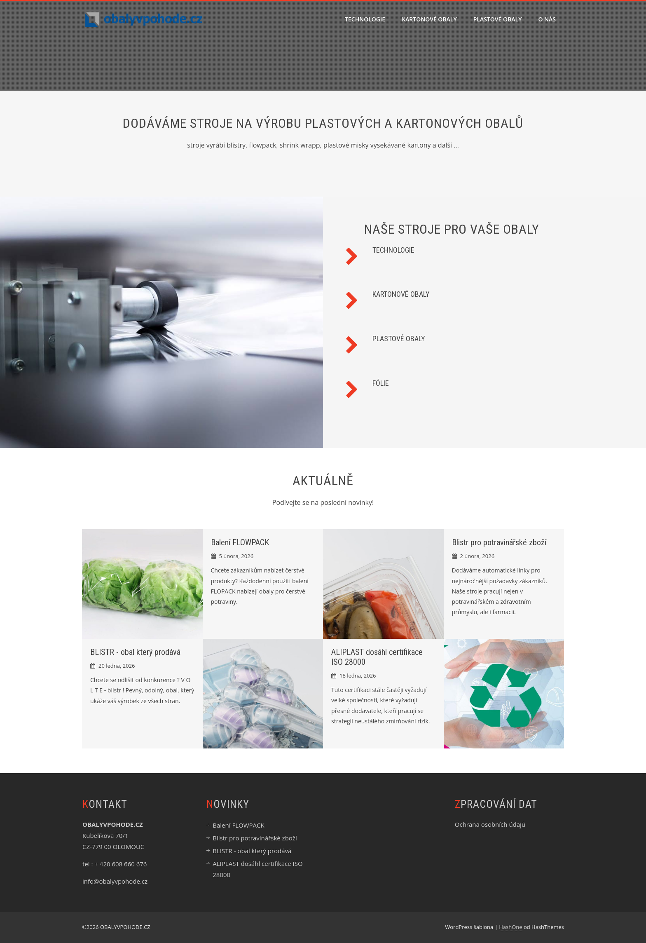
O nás (547, 19)
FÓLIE (380, 383)
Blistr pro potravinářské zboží (499, 542)
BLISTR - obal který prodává (135, 652)
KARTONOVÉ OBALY (429, 19)
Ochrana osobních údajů (490, 824)
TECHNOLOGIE (365, 19)
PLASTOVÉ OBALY (497, 19)
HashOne (510, 927)
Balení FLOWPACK (240, 542)
